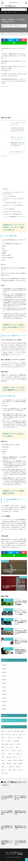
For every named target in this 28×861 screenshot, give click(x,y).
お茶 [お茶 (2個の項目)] (4, 763)
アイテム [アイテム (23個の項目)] (16, 734)
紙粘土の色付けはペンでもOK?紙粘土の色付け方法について (20, 827)
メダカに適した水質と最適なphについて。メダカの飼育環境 (21, 602)
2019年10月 (4, 665)
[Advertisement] (14, 101)
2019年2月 (4, 690)
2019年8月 (4, 672)
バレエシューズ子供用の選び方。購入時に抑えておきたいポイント (7, 797)
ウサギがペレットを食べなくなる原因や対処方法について (21, 632)
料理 (15, 12)
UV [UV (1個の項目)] (3, 734)
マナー (12, 12)
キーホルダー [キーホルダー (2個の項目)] (5, 773)
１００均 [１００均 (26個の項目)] (5, 731)
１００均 (5, 26)
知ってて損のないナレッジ (10, 5)
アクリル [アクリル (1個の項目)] (21, 737)
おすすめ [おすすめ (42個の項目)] (10, 757)
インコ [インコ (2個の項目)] (18, 747)
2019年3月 (4, 687)
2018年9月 (4, 705)
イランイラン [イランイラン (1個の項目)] (5, 747)
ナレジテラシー (17, 857)
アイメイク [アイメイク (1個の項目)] (23, 734)
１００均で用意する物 (9, 196)
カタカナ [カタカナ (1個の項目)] (19, 766)
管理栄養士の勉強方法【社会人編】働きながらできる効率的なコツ (21, 651)
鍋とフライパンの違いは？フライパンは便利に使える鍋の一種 (20, 797)
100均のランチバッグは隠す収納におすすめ (12, 214)
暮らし (6, 12)
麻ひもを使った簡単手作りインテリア (13, 203)
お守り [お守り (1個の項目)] (11, 760)
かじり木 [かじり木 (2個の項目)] (12, 766)
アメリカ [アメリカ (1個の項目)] (10, 741)
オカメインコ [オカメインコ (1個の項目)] (12, 753)
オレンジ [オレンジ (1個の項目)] (5, 760)
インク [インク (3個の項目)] (13, 747)
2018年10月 (4, 701)
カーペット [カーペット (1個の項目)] (5, 766)
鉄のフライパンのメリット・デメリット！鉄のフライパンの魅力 (21, 612)
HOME (2, 5)
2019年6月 (4, 679)
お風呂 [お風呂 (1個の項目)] (21, 763)
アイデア (9, 26)
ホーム (7, 852)
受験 (9, 12)
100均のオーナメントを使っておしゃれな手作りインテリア (13, 199)
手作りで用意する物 (9, 209)
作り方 (16, 26)
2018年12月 (4, 694)
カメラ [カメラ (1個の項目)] (16, 770)
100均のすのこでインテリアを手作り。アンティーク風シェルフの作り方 (13, 192)
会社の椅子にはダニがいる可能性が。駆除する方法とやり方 (20, 812)
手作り (19, 26)
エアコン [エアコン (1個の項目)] (5, 753)
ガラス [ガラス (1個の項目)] (22, 770)
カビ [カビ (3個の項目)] (11, 770)
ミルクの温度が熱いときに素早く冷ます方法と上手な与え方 (7, 827)
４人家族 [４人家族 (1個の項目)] (17, 731)
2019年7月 (4, 676)
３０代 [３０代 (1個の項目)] (11, 731)
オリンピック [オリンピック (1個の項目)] (17, 757)
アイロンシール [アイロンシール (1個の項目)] (13, 737)
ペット (2, 12)
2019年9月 (4, 668)
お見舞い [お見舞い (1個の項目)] (10, 763)
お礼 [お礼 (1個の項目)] (16, 760)
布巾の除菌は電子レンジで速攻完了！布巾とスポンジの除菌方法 (7, 842)
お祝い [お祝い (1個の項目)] (22, 760)
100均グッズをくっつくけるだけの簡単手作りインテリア (13, 205)
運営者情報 (20, 854)
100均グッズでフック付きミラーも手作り (11, 211)
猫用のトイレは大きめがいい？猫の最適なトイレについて (21, 622)
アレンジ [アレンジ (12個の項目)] (13, 744)
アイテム (12, 26)
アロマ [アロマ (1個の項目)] (19, 744)
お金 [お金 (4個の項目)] (16, 763)
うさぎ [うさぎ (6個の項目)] (14, 750)
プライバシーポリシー (10, 854)
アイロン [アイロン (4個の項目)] (5, 737)
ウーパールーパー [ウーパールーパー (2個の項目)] (6, 750)
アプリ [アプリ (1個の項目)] (4, 741)
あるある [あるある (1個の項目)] (17, 741)
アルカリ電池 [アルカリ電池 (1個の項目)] (5, 744)
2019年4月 (4, 683)
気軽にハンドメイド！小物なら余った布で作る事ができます (21, 641)
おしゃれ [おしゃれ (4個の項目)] (20, 753)
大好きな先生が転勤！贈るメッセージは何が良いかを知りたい (20, 842)
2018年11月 (4, 698)
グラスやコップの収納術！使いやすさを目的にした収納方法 (7, 812)
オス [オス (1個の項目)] (4, 757)
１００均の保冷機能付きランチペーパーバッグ (14, 217)
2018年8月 (4, 709)
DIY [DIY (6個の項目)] (23, 731)
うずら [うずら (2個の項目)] (20, 750)
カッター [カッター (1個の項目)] (5, 770)
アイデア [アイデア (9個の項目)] (9, 734)
